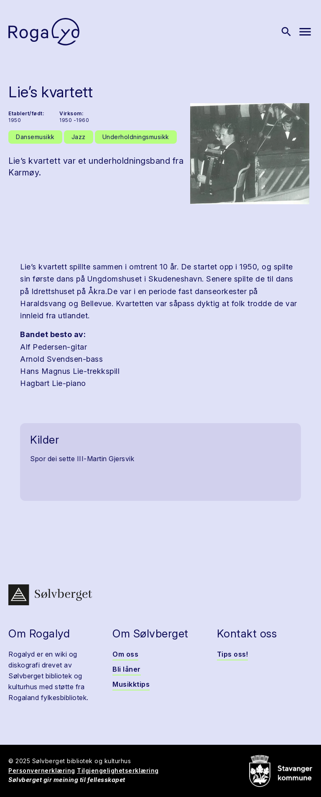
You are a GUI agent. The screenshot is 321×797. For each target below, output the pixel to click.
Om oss (125, 654)
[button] (249, 153)
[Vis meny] (305, 31)
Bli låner (126, 669)
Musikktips (131, 684)
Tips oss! (232, 654)
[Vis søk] (286, 31)
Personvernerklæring (41, 770)
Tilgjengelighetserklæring (118, 770)
